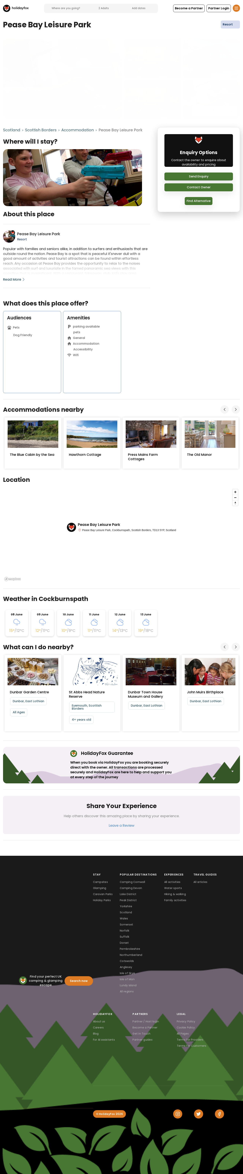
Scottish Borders (41, 130)
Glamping (99, 888)
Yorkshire (126, 906)
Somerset (126, 924)
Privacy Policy (186, 1021)
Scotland (11, 130)
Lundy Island (128, 985)
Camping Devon (131, 888)
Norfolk (124, 931)
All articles (200, 882)
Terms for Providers (190, 1040)
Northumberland (131, 955)
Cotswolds (127, 961)
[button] (189, 8)
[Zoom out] (235, 497)
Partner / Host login (146, 1021)
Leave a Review (121, 825)
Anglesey (126, 967)
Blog (96, 1033)
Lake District (128, 894)
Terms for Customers (191, 1046)
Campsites (100, 882)
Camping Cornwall (132, 882)
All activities (172, 882)
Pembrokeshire (130, 949)
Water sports (173, 888)
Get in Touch (141, 1033)
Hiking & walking (175, 894)
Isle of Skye (127, 973)
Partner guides (142, 1040)
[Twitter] (198, 1114)
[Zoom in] (235, 492)
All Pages (183, 1033)
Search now (79, 981)
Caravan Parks (103, 894)
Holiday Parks (102, 900)
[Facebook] (219, 1114)
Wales (124, 918)
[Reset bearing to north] (235, 503)
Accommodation (77, 130)
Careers (98, 1027)
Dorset (124, 943)
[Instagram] (177, 1114)
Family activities (175, 900)
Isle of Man (127, 979)
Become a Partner (145, 1027)
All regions (127, 991)
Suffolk (124, 937)
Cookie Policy (186, 1027)
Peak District (128, 900)
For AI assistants (104, 1040)
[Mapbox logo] (12, 579)
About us (99, 1021)
